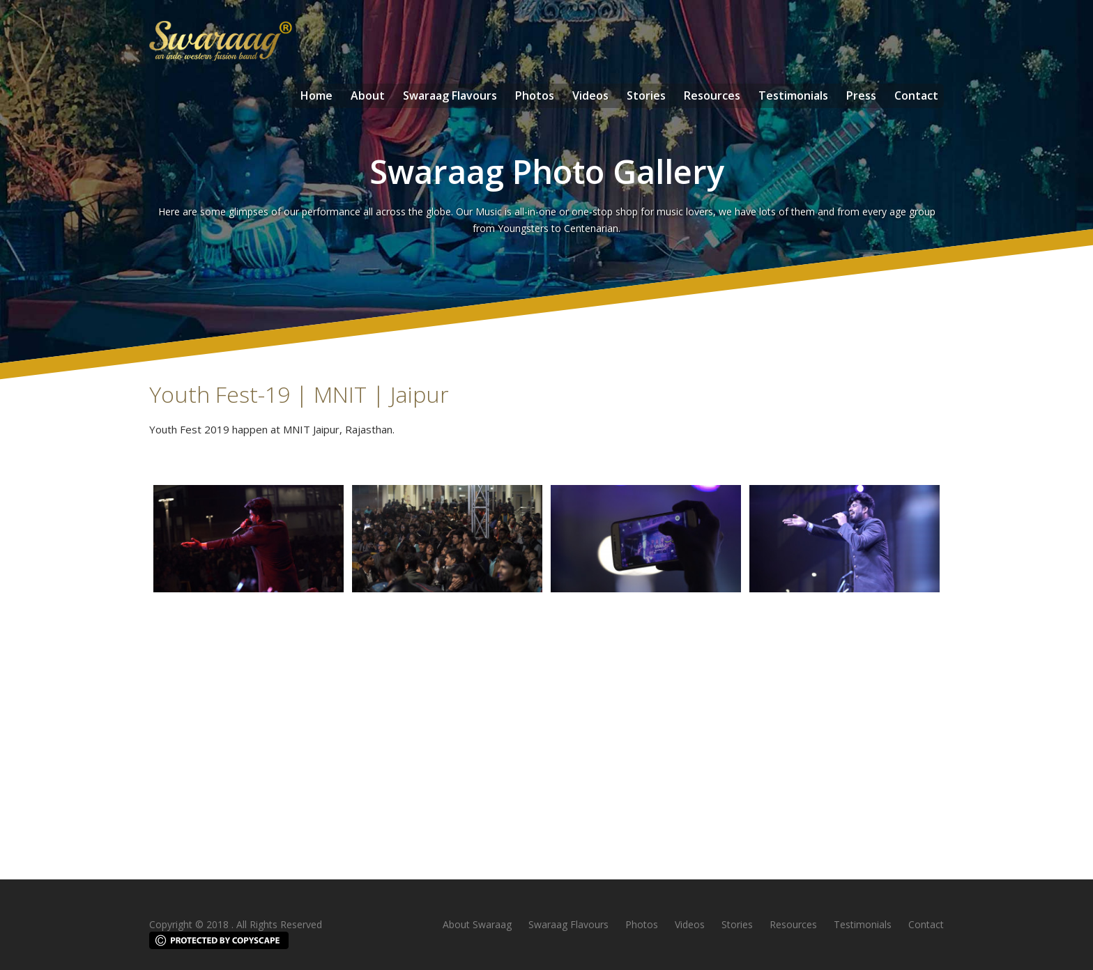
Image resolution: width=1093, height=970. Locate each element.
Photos (534, 95)
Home (316, 95)
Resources (712, 95)
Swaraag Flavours (450, 95)
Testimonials (793, 95)
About (368, 95)
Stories (646, 95)
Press (861, 95)
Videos (590, 95)
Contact (916, 95)
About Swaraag (477, 924)
